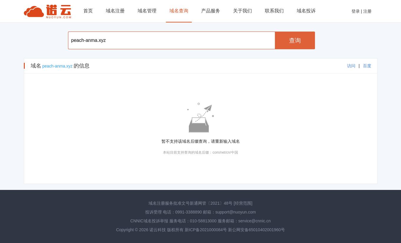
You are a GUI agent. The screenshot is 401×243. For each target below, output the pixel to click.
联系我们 (274, 10)
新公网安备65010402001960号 (256, 229)
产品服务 (210, 10)
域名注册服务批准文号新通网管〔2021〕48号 (190, 203)
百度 (367, 65)
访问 (351, 65)
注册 (367, 11)
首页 (88, 10)
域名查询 (178, 10)
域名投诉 (306, 10)
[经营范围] (243, 203)
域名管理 (147, 10)
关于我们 (242, 10)
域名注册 (115, 10)
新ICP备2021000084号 (206, 229)
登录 (356, 11)
